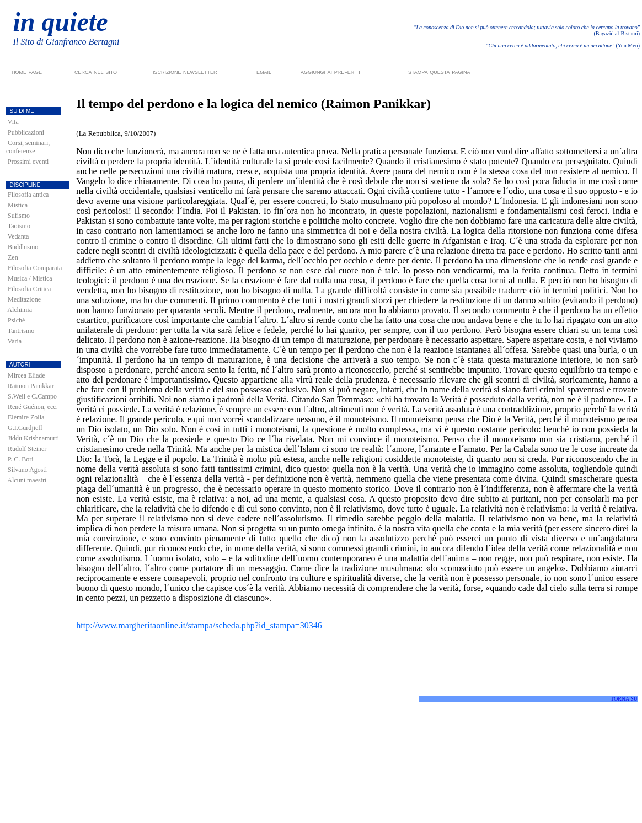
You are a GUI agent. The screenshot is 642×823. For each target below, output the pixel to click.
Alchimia (19, 310)
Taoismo (19, 226)
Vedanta (18, 236)
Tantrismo (21, 331)
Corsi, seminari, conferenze (28, 147)
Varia (15, 341)
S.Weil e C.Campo (32, 396)
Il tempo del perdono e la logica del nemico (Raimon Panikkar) (253, 103)
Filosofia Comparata (35, 268)
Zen (13, 257)
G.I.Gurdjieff (25, 428)
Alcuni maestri (26, 480)
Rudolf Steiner (27, 449)
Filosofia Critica (29, 289)
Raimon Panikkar (31, 386)
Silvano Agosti (27, 470)
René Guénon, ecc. (33, 407)
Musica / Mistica (30, 278)
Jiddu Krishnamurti (33, 438)
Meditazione (24, 299)
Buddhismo (23, 247)
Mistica (18, 205)
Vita (13, 122)
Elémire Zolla (26, 417)
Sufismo (19, 215)
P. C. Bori (21, 459)
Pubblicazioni (26, 132)
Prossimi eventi (28, 161)
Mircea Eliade (26, 375)
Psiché (16, 320)
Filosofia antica (28, 194)
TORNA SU (624, 699)
